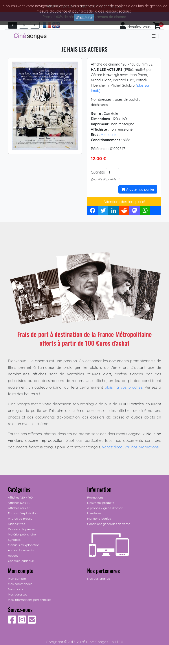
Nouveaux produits (100, 503)
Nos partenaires (98, 579)
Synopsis (14, 540)
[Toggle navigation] (153, 36)
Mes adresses (17, 594)
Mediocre (108, 134)
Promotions (95, 497)
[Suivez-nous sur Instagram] (22, 622)
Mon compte (17, 579)
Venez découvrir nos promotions (130, 446)
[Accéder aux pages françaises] (47, 25)
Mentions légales (99, 519)
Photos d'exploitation (23, 513)
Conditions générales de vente (108, 524)
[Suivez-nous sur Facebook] (12, 622)
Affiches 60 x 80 (19, 503)
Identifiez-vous (135, 27)
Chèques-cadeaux (21, 561)
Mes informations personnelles (29, 600)
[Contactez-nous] (32, 622)
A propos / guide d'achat (105, 508)
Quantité (98, 172)
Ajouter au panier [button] (137, 189)
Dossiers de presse (21, 529)
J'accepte (84, 17)
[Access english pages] (56, 25)
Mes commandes (20, 584)
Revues (13, 555)
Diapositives (16, 524)
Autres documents (21, 550)
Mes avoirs (15, 589)
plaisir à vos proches (123, 387)
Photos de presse (20, 519)
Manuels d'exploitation (24, 545)
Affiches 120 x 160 (20, 497)
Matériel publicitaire (22, 534)
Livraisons (94, 513)
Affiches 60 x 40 (19, 508)
